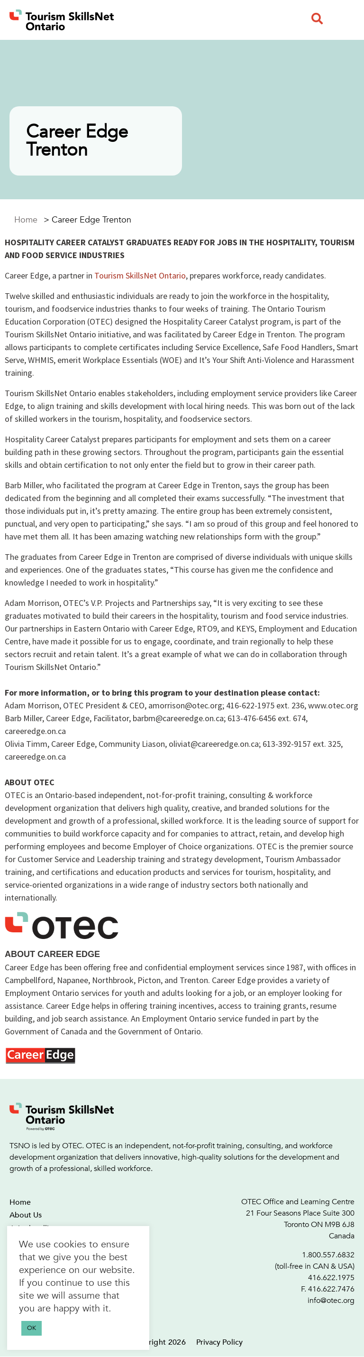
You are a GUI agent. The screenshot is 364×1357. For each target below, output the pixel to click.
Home (25, 220)
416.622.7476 (331, 1289)
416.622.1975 (331, 1278)
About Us (25, 1215)
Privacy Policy (219, 1342)
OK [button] (31, 1328)
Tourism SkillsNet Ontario (140, 275)
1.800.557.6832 (328, 1255)
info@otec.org (331, 1300)
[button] (317, 18)
